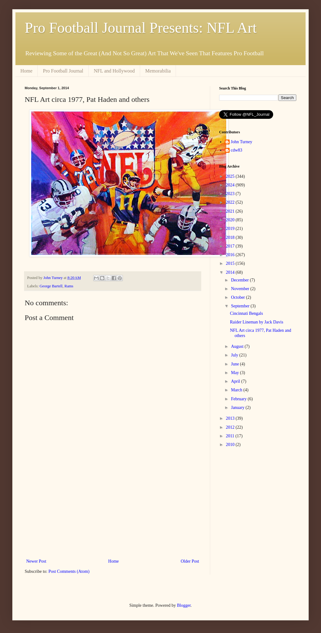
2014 (231, 272)
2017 (231, 246)
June (235, 364)
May (235, 372)
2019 (231, 228)
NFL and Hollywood (114, 70)
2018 (231, 237)
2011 (231, 436)
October (238, 297)
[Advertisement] (113, 506)
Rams (69, 286)
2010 (231, 444)
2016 (231, 254)
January (238, 407)
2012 (231, 427)
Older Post (190, 561)
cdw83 (236, 150)
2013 (231, 418)
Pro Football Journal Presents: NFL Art (141, 27)
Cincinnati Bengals (246, 313)
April (236, 381)
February (239, 399)
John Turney (241, 142)
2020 (231, 220)
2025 (231, 176)
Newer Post (36, 561)
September (240, 306)
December (240, 280)
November (240, 288)
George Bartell (51, 286)
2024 (231, 185)
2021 (231, 211)
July (235, 355)
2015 (231, 263)
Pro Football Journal (63, 70)
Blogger (183, 605)
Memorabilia (158, 70)
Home (26, 70)
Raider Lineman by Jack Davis (256, 322)
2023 (231, 193)
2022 (231, 202)
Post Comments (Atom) (69, 571)
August (237, 346)
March (237, 390)
